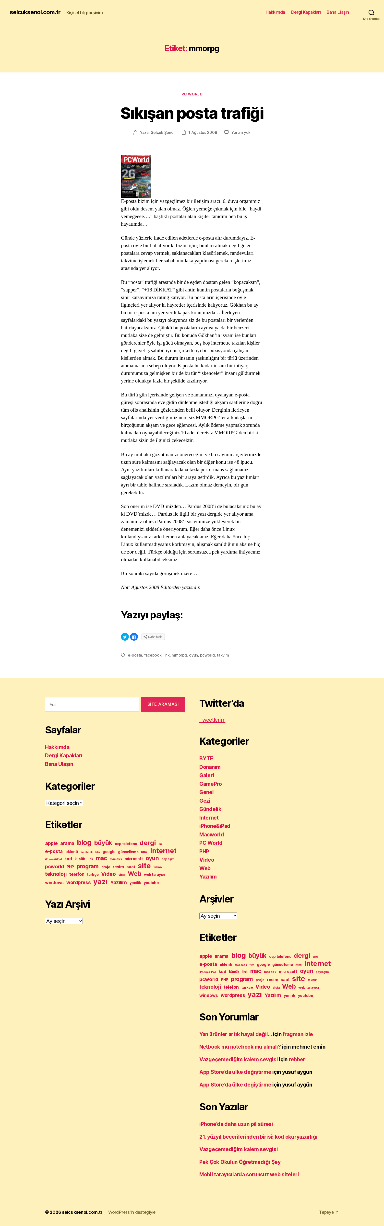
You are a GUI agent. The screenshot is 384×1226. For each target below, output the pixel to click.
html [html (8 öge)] (144, 852)
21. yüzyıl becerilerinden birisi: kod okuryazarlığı (258, 1137)
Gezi (204, 801)
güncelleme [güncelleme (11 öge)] (128, 852)
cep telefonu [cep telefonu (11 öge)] (126, 844)
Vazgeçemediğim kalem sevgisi (238, 1059)
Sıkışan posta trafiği (192, 113)
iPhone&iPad (214, 826)
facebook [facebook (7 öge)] (87, 852)
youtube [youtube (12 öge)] (151, 882)
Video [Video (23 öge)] (108, 874)
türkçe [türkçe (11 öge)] (92, 874)
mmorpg (179, 655)
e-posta (135, 655)
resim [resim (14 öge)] (118, 866)
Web (205, 868)
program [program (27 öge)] (88, 866)
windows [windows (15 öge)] (54, 882)
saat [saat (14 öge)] (130, 866)
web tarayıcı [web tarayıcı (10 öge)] (154, 875)
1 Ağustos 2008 (202, 132)
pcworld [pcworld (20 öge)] (54, 866)
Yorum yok (241, 132)
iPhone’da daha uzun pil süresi (236, 1124)
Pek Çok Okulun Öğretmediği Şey (240, 1162)
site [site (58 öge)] (144, 865)
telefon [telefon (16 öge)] (76, 874)
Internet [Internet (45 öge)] (163, 851)
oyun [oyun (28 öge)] (152, 858)
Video (206, 860)
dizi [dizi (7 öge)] (161, 844)
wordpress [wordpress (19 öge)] (78, 882)
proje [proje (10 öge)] (105, 867)
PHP (204, 851)
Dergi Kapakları (306, 12)
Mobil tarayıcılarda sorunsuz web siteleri (249, 1174)
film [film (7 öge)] (97, 852)
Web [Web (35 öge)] (134, 873)
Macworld (211, 835)
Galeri (206, 775)
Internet (209, 818)
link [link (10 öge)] (90, 859)
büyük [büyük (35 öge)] (103, 842)
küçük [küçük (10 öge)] (80, 859)
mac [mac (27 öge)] (101, 858)
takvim (223, 655)
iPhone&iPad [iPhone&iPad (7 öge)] (53, 859)
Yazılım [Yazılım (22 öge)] (118, 882)
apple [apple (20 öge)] (51, 843)
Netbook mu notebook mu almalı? (240, 1047)
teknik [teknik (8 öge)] (158, 867)
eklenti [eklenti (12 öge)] (71, 851)
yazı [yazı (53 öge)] (100, 881)
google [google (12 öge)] (109, 851)
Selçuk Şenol (162, 132)
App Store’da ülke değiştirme (235, 1072)
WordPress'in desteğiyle (132, 1212)
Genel (206, 792)
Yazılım (208, 877)
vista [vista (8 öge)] (122, 875)
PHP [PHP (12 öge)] (70, 867)
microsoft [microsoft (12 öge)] (134, 858)
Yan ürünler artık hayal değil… (235, 1034)
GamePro (210, 784)
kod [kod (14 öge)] (68, 858)
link (167, 655)
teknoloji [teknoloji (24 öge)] (56, 874)
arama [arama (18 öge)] (67, 843)
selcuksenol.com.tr (35, 12)
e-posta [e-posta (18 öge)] (54, 851)
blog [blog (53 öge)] (84, 842)
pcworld (207, 655)
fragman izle (298, 1034)
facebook (153, 655)
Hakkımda (275, 12)
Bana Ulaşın (338, 12)
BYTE (206, 758)
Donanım (210, 767)
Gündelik (210, 809)
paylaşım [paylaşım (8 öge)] (167, 859)
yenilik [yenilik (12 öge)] (135, 882)
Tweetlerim (212, 720)
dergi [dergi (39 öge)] (148, 842)
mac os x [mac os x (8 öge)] (116, 859)
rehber (297, 1059)
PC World (192, 94)
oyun (193, 655)
